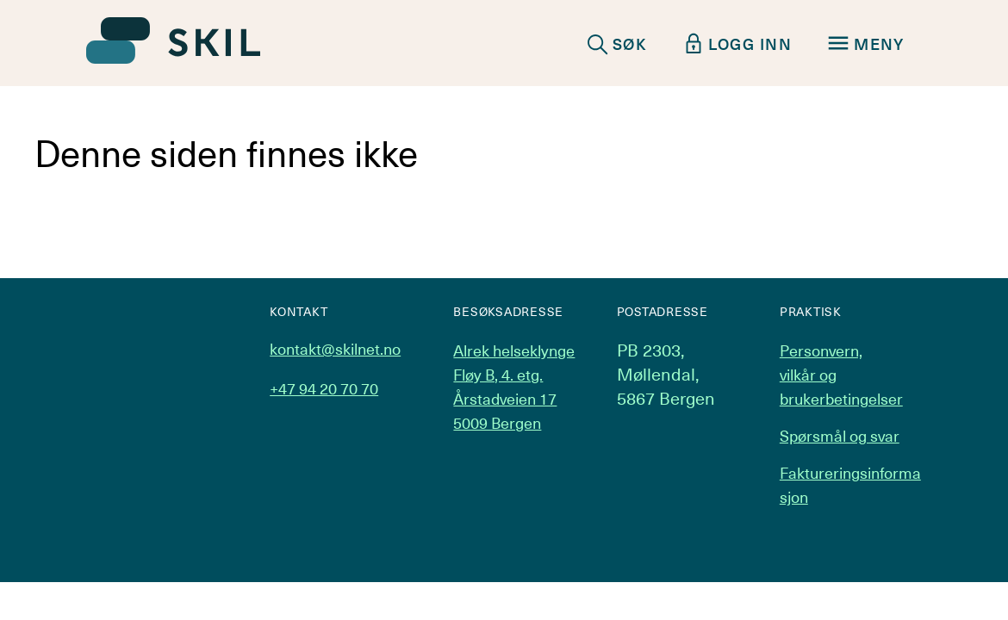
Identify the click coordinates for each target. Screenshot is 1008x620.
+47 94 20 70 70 (324, 388)
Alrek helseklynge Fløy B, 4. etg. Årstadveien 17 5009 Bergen (514, 386)
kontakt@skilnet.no (335, 349)
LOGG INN (737, 43)
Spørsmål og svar (839, 435)
